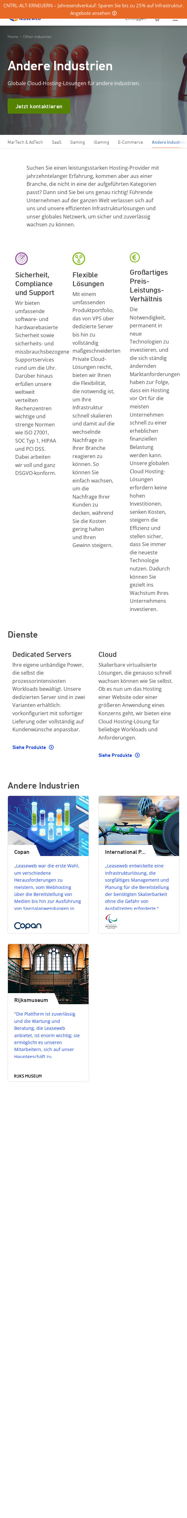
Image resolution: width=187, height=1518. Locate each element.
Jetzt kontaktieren (39, 106)
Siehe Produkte (29, 747)
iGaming (101, 142)
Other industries (37, 36)
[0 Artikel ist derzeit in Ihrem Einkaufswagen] (157, 19)
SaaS (56, 142)
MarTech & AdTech (25, 142)
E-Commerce (130, 142)
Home (13, 36)
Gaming (77, 142)
